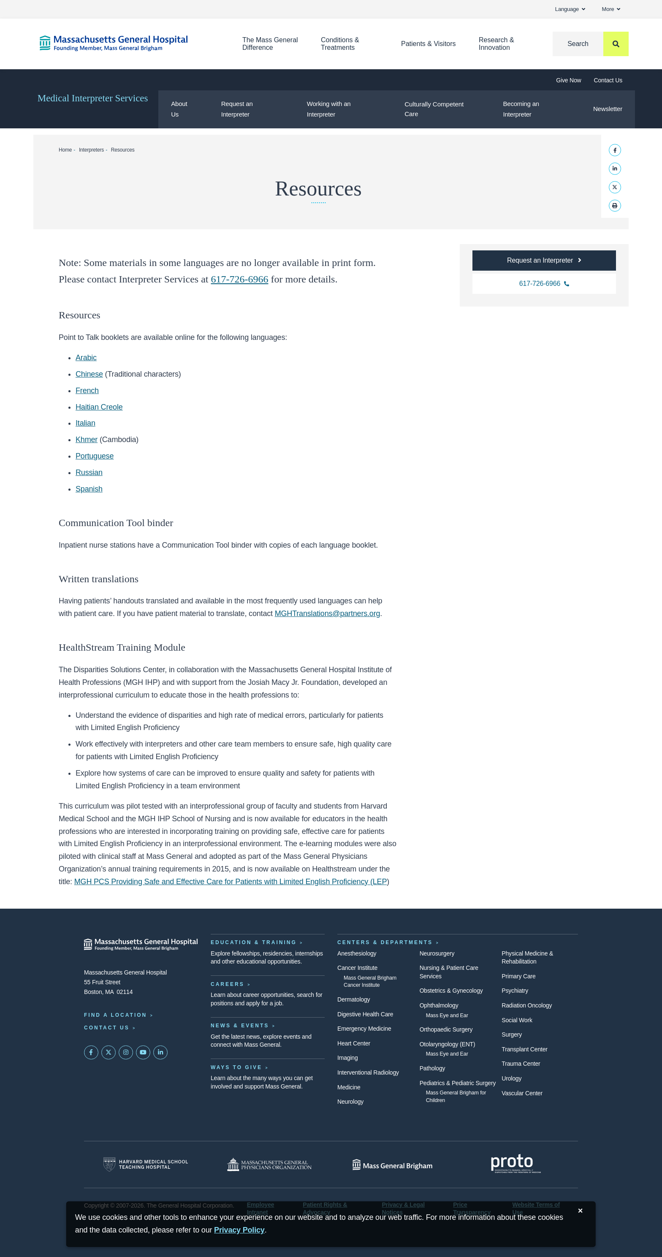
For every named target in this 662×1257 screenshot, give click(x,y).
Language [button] (570, 9)
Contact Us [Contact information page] (107, 1028)
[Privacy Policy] (239, 1230)
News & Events (240, 1026)
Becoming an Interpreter (521, 109)
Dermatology (353, 999)
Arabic (86, 357)
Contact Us (608, 80)
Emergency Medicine (364, 1028)
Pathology (432, 1068)
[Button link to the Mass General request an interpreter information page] (544, 260)
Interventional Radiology (368, 1072)
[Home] (128, 43)
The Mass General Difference (270, 43)
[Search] (591, 44)
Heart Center (353, 1043)
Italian (85, 423)
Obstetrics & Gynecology (451, 990)
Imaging (347, 1057)
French (87, 390)
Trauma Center (521, 1063)
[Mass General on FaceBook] (91, 1052)
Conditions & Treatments (340, 43)
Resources (123, 150)
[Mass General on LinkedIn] (160, 1052)
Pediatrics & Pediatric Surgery (458, 1083)
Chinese (89, 374)
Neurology (350, 1101)
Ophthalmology (439, 1005)
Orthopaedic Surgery (446, 1029)
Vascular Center (522, 1093)
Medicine (349, 1087)
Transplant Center (524, 1049)
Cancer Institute (357, 967)
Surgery (512, 1034)
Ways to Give (236, 1067)
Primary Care (518, 976)
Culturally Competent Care (434, 108)
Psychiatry (515, 990)
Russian (89, 472)
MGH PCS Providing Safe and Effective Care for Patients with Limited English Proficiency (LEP (230, 881)
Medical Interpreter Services (93, 98)
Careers (227, 984)
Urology (511, 1078)
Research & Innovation (496, 43)
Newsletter (607, 108)
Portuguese (95, 456)
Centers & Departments (385, 942)
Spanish (89, 489)
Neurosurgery (437, 953)
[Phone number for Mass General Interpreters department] (544, 284)
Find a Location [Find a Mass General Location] (115, 1015)
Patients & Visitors (428, 43)
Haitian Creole (99, 407)
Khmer (87, 439)
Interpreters (91, 150)
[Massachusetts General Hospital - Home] (141, 944)
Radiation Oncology (527, 1005)
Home (65, 150)
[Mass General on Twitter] (108, 1052)
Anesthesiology (356, 953)
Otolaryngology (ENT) (447, 1044)
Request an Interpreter (237, 109)
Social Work (517, 1020)
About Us (179, 109)
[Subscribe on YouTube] (143, 1052)
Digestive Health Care (365, 1014)
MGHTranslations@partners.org (327, 613)
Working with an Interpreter (329, 109)
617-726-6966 (240, 279)
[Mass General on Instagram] (126, 1052)
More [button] (611, 9)
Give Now (568, 80)
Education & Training (254, 942)
